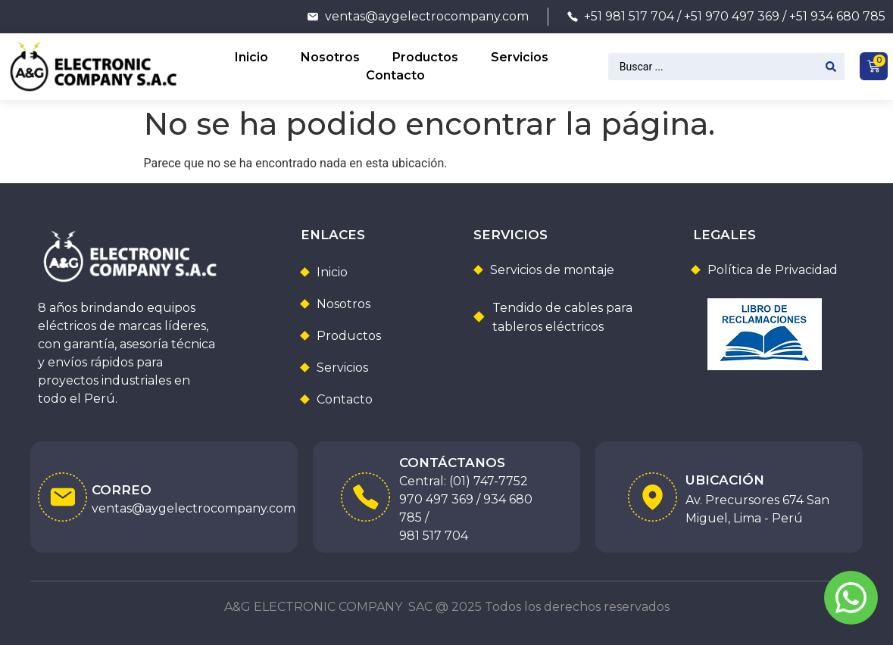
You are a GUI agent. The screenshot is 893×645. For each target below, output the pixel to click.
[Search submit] (833, 66)
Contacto (395, 75)
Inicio (251, 57)
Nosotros (330, 57)
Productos (425, 57)
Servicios (519, 57)
